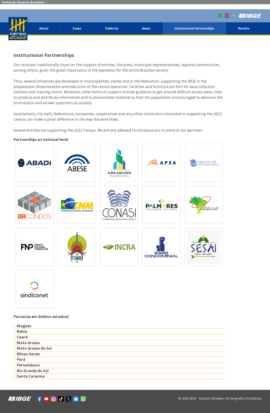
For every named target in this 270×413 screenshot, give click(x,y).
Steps (77, 28)
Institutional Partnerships (194, 28)
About (44, 28)
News (146, 28)
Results (244, 28)
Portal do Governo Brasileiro (23, 2)
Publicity (111, 28)
